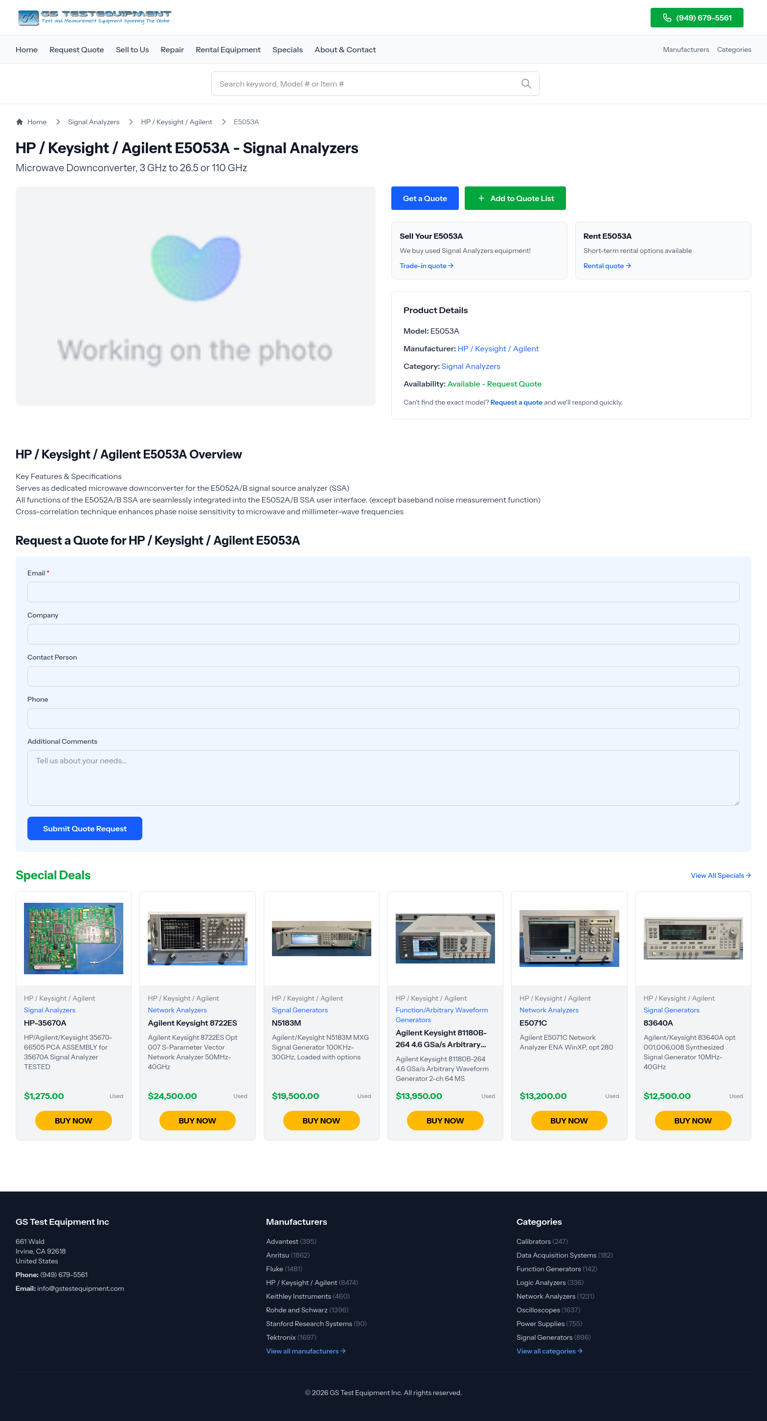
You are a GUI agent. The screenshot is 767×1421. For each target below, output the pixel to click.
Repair (172, 49)
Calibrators (542, 1241)
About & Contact (345, 49)
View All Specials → (721, 875)
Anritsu (288, 1255)
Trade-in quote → (427, 265)
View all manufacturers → (306, 1351)
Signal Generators (554, 1337)
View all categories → (550, 1351)
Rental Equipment (228, 49)
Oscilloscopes (549, 1310)
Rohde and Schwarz (307, 1310)
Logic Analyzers (550, 1282)
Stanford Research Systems (316, 1323)
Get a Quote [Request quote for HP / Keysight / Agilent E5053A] (425, 198)
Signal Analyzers (93, 121)
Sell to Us (132, 49)
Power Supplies (550, 1323)
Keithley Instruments (308, 1296)
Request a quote (517, 402)
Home (27, 49)
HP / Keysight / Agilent (176, 121)
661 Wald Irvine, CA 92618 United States (41, 1251)
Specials (287, 49)
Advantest (291, 1241)
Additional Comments (62, 741)
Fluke (284, 1268)
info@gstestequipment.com (80, 1288)
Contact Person (52, 657)
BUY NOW (73, 1120)
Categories (734, 49)
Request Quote (76, 49)
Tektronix (291, 1337)
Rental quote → (607, 265)
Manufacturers (686, 49)
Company (43, 615)
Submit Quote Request (85, 828)
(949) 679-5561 (697, 18)
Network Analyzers (556, 1296)
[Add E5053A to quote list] (515, 198)
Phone (37, 699)
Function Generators (557, 1268)
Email (38, 573)
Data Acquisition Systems (565, 1255)
